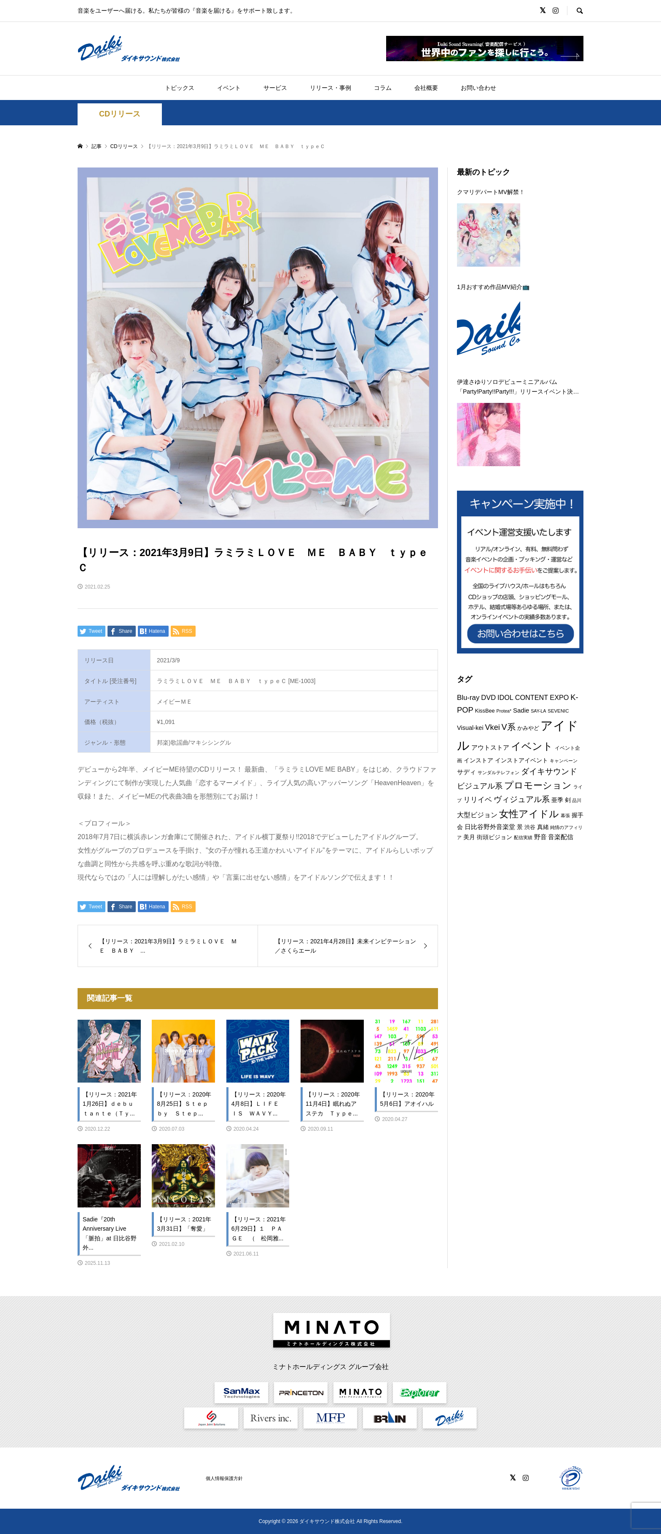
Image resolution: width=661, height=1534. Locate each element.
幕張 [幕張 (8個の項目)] (565, 815)
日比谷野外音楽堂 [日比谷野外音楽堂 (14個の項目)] (490, 826)
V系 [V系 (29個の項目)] (509, 727)
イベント (229, 87)
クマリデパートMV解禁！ (491, 192)
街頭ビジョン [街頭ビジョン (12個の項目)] (494, 837)
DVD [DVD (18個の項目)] (488, 698)
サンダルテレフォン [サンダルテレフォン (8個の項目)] (498, 772)
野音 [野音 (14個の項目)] (540, 836)
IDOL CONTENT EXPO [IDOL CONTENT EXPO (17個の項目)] (533, 697)
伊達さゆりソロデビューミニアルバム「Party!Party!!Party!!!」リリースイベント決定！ (515, 387)
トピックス (179, 87)
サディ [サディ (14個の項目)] (466, 771)
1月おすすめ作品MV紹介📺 (493, 287)
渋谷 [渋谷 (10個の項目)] (529, 827)
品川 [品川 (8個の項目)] (576, 800)
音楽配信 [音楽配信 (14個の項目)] (560, 836)
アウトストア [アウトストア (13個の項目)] (490, 747)
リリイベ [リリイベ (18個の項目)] (477, 800)
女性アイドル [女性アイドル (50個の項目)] (529, 813)
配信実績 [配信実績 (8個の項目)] (523, 837)
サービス (275, 87)
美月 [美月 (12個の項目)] (469, 837)
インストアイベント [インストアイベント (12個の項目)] (521, 760)
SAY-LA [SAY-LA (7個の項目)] (538, 710)
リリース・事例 (330, 87)
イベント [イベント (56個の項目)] (532, 746)
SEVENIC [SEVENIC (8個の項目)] (558, 710)
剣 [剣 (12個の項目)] (568, 800)
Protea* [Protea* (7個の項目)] (504, 710)
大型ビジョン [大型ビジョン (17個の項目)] (477, 814)
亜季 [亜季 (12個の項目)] (557, 800)
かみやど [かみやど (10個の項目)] (528, 728)
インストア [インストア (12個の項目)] (478, 760)
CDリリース (119, 114)
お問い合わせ (478, 87)
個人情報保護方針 (224, 1478)
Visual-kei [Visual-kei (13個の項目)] (470, 727)
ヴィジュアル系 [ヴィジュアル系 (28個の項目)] (522, 799)
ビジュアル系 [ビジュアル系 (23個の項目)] (479, 786)
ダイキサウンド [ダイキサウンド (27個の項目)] (549, 771)
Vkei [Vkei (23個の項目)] (492, 727)
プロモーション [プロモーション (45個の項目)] (538, 785)
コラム (383, 87)
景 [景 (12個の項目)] (520, 827)
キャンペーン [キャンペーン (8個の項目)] (564, 760)
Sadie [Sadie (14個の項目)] (521, 710)
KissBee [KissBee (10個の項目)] (485, 711)
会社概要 (426, 87)
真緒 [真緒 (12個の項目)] (543, 827)
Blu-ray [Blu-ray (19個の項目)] (468, 698)
